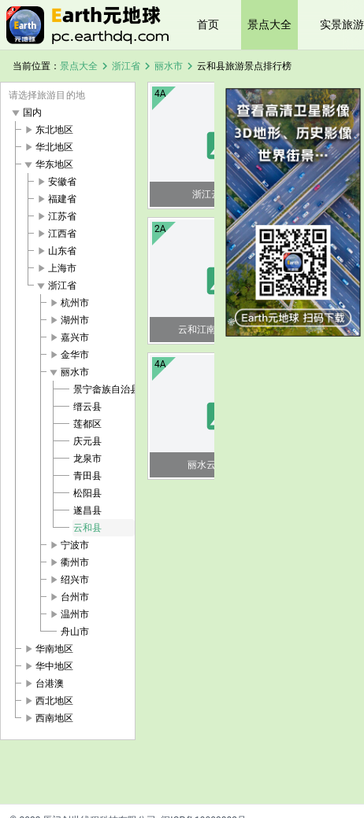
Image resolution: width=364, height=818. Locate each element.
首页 (208, 24)
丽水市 (168, 66)
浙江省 (126, 66)
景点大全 (269, 24)
